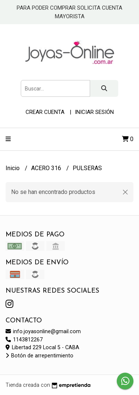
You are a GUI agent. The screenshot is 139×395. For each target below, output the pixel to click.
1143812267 (24, 340)
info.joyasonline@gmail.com (43, 331)
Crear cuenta (45, 112)
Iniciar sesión (94, 112)
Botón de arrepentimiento (39, 356)
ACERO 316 (47, 168)
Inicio (13, 168)
